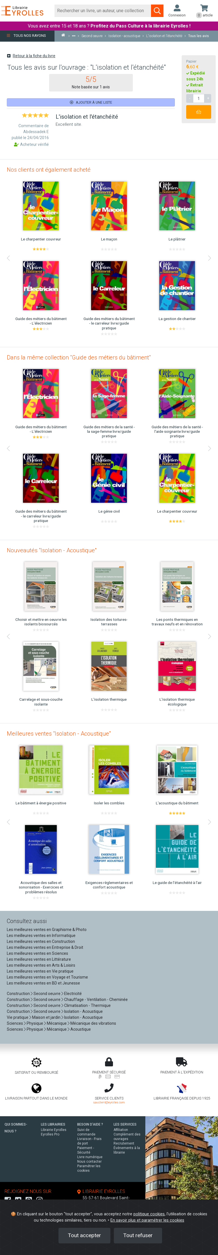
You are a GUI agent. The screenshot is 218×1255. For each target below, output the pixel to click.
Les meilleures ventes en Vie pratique (40, 971)
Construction (18, 993)
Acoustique (80, 1029)
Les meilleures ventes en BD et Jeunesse (43, 983)
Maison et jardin (46, 1017)
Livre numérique (89, 1157)
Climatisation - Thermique (87, 1005)
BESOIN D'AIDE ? (90, 1124)
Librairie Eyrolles (53, 1130)
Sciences (15, 1023)
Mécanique (57, 1023)
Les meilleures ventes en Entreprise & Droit (45, 947)
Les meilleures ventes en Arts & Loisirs (41, 965)
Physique (35, 1023)
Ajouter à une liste (91, 102)
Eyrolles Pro (50, 1134)
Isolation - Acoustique (83, 1011)
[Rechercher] (102, 11)
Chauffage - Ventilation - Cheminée (96, 999)
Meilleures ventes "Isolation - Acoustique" (59, 733)
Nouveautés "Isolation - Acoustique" (52, 550)
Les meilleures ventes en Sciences (37, 953)
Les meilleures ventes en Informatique (41, 935)
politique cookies (149, 1214)
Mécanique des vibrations (93, 1023)
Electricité (73, 993)
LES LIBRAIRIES (53, 1124)
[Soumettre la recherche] (157, 11)
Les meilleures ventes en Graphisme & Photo (47, 929)
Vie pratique (17, 1017)
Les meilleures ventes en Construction (41, 941)
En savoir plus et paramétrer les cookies (147, 1220)
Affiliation (121, 1130)
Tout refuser (138, 1235)
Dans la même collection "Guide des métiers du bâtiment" (79, 357)
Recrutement (124, 1143)
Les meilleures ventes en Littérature (39, 959)
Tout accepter (84, 1235)
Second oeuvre (46, 993)
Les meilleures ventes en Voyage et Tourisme (47, 977)
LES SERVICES (125, 1124)
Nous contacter (89, 1162)
